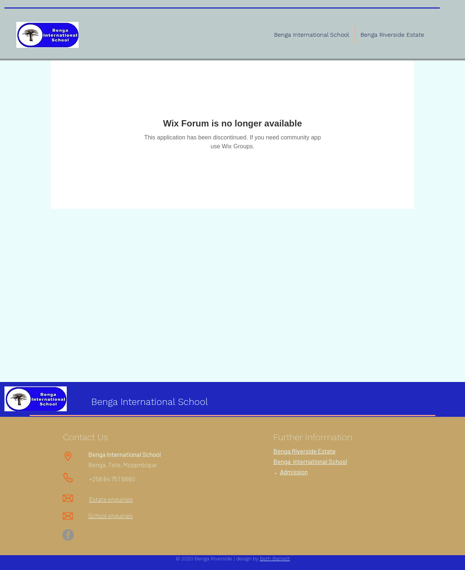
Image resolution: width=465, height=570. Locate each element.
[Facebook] (68, 535)
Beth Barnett (275, 558)
